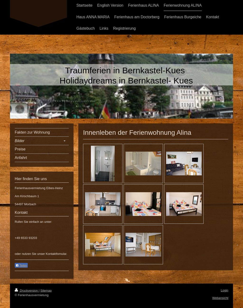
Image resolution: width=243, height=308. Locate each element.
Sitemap (46, 290)
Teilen (21, 265)
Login (224, 290)
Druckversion (27, 290)
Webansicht (220, 298)
